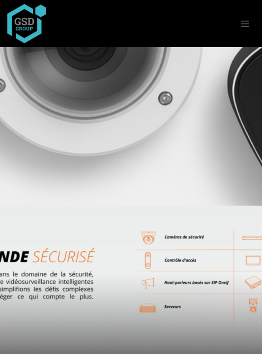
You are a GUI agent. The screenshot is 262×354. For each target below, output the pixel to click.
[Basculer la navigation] (245, 23)
